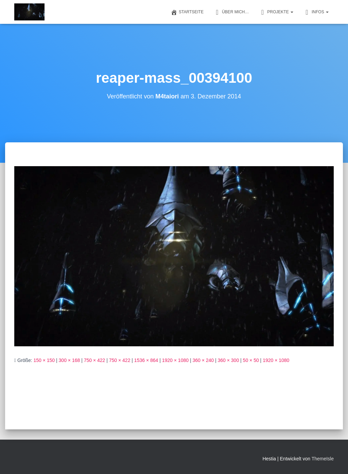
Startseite (187, 12)
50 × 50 (251, 360)
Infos (316, 12)
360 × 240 (203, 360)
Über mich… (231, 12)
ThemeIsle (323, 458)
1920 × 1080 (175, 360)
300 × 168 (69, 360)
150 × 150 (44, 360)
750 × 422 (94, 360)
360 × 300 (228, 360)
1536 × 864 (146, 360)
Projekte (276, 12)
